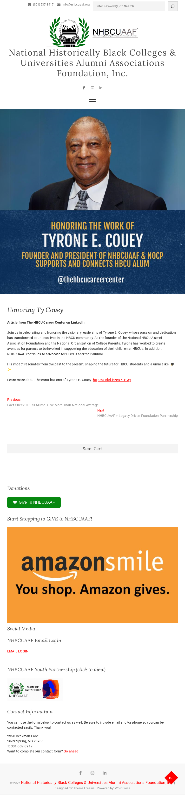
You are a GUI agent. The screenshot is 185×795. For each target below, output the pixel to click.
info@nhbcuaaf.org (73, 4)
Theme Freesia (84, 788)
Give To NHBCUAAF (34, 503)
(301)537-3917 (40, 4)
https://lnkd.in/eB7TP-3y (112, 380)
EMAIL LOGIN (17, 652)
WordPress (123, 788)
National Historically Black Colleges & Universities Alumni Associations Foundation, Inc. (92, 63)
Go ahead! (71, 752)
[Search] (173, 6)
